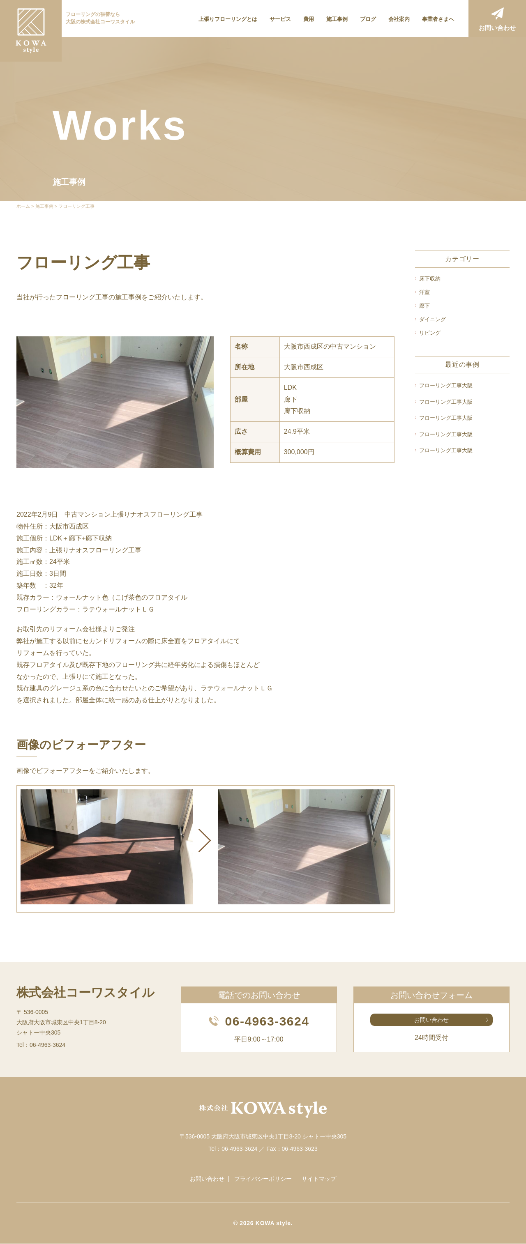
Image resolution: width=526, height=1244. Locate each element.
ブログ (368, 19)
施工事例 (337, 19)
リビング (430, 333)
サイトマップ (319, 1179)
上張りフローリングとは (227, 19)
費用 (308, 19)
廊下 (424, 306)
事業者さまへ (438, 19)
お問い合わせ (497, 27)
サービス (280, 19)
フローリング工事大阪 (446, 385)
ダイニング (432, 319)
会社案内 (399, 19)
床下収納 (430, 279)
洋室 (424, 292)
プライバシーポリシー (263, 1179)
